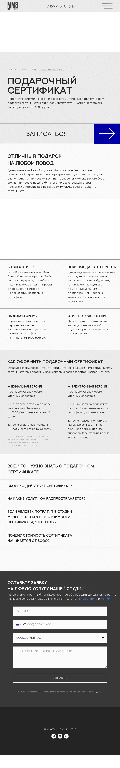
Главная (12, 69)
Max (103, 598)
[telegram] (53, 737)
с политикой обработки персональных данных (80, 692)
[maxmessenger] (60, 737)
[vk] (66, 737)
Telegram (87, 598)
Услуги (26, 69)
